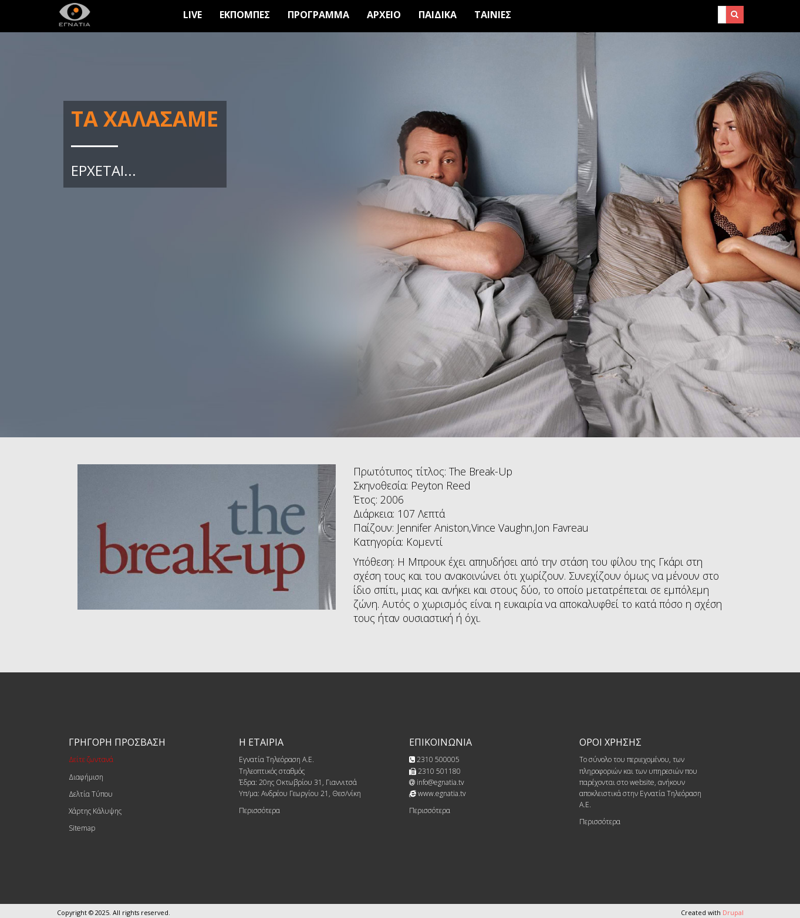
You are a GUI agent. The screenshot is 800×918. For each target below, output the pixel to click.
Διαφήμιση (86, 777)
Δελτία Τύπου (91, 794)
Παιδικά (437, 14)
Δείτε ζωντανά (91, 759)
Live (192, 14)
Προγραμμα (318, 14)
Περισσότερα (259, 810)
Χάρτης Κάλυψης (95, 811)
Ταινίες (492, 14)
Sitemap (82, 828)
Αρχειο (384, 14)
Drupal (733, 912)
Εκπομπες (245, 14)
